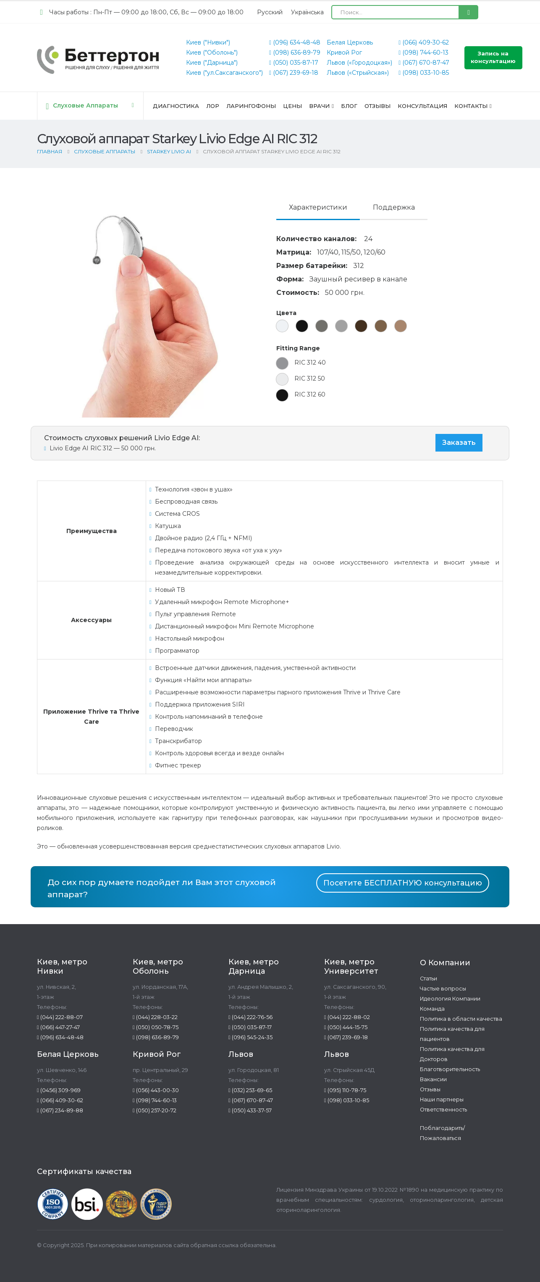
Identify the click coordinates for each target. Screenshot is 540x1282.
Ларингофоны (251, 105)
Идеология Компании (450, 999)
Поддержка (394, 207)
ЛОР (212, 105)
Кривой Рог (344, 52)
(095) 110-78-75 (345, 1090)
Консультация (422, 105)
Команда (432, 1009)
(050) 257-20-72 (154, 1110)
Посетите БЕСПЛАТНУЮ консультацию (402, 882)
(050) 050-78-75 (155, 1027)
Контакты (471, 105)
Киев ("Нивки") (208, 42)
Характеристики (318, 207)
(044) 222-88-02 (347, 1017)
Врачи (319, 105)
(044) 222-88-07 (60, 1017)
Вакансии (433, 1079)
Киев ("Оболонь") (212, 52)
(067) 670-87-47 (423, 62)
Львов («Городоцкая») (359, 62)
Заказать (459, 443)
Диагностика (176, 105)
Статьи (428, 978)
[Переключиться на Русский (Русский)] (270, 12)
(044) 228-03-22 (155, 1017)
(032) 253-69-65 (250, 1090)
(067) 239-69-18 (293, 72)
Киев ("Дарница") (212, 62)
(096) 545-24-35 (250, 1037)
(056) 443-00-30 (156, 1090)
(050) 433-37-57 (250, 1110)
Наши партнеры (442, 1099)
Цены (292, 105)
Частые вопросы (443, 988)
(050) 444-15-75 (345, 1027)
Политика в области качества (461, 1019)
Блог (349, 105)
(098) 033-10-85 (423, 72)
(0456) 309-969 (59, 1090)
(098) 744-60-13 (423, 52)
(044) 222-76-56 (250, 1017)
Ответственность (443, 1109)
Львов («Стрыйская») (358, 72)
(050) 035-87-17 (293, 62)
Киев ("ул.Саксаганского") (224, 72)
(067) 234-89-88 (60, 1110)
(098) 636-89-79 (294, 52)
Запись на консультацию (493, 57)
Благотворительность (450, 1069)
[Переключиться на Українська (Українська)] (307, 12)
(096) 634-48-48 (294, 42)
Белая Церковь (350, 42)
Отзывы (377, 105)
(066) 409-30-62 (423, 42)
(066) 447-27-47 (58, 1027)
